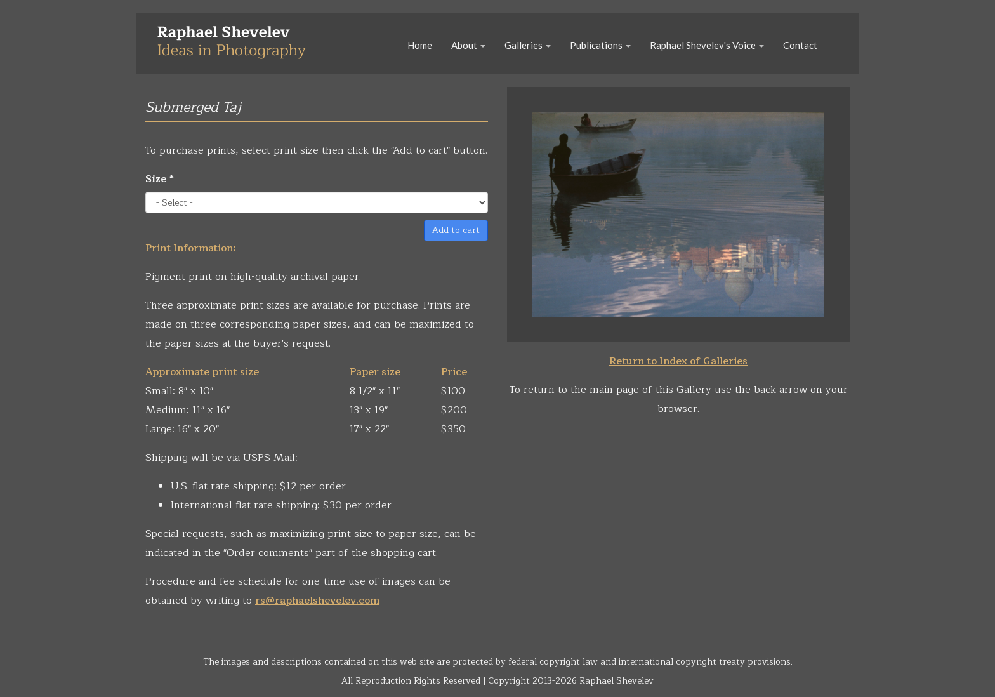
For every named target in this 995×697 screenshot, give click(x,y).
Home (419, 45)
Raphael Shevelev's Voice (707, 45)
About (468, 45)
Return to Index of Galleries (678, 361)
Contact (800, 45)
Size (159, 179)
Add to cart (456, 230)
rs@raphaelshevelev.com (317, 600)
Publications (600, 45)
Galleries (527, 45)
